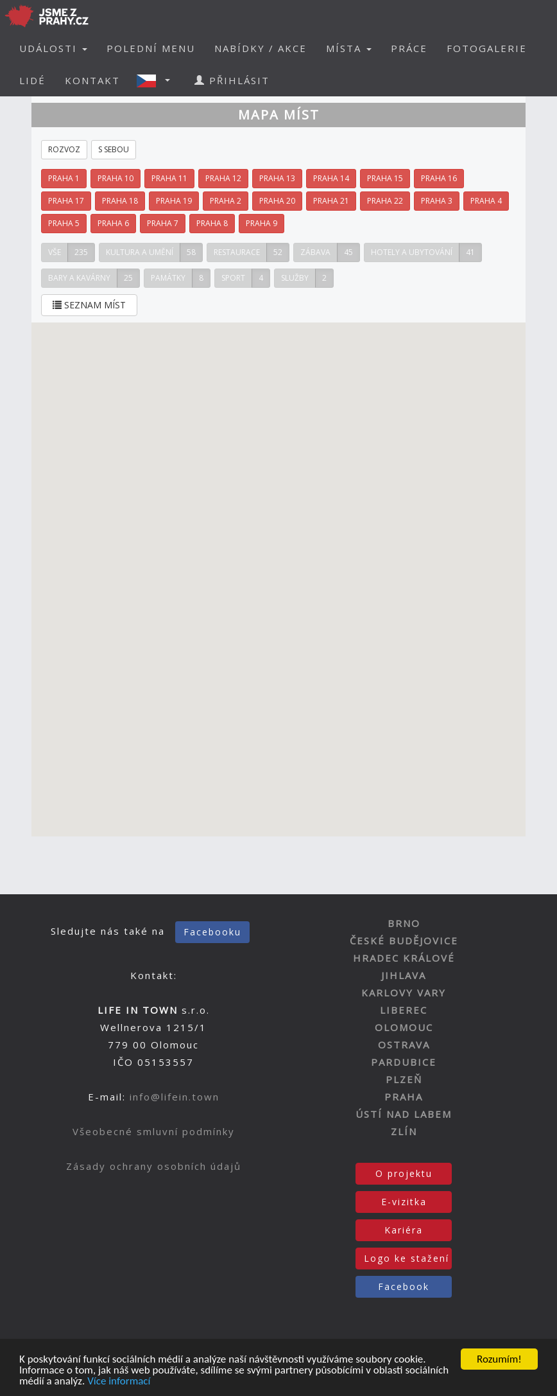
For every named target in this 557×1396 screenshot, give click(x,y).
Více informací (118, 1383)
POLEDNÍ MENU (151, 48)
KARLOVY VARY (403, 992)
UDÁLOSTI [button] (53, 48)
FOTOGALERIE (487, 48)
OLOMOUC (404, 1027)
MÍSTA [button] (349, 48)
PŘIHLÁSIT (232, 80)
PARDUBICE (403, 1062)
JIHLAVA (403, 975)
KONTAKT (92, 80)
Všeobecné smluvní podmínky (154, 1131)
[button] (157, 80)
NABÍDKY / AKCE (260, 48)
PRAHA (403, 1096)
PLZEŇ (404, 1079)
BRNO (404, 923)
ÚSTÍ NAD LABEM (404, 1114)
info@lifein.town (174, 1096)
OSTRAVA (404, 1044)
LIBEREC (403, 1009)
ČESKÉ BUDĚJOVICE (404, 940)
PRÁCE (409, 48)
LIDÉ (32, 80)
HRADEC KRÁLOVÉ (404, 957)
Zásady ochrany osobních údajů (153, 1166)
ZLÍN (404, 1131)
